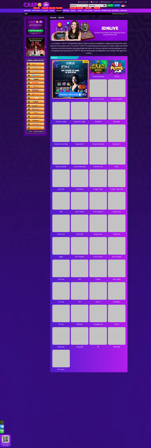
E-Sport (45, 10)
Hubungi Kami (106, 2)
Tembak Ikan (106, 10)
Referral (115, 10)
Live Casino (88, 10)
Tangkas (97, 10)
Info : (26, 14)
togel (80, 10)
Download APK (83, 2)
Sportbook (36, 10)
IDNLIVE (59, 10)
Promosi (123, 10)
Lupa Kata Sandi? (118, 2)
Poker (72, 10)
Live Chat (94, 2)
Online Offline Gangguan (35, 131)
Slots (52, 10)
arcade (66, 10)
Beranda (27, 10)
